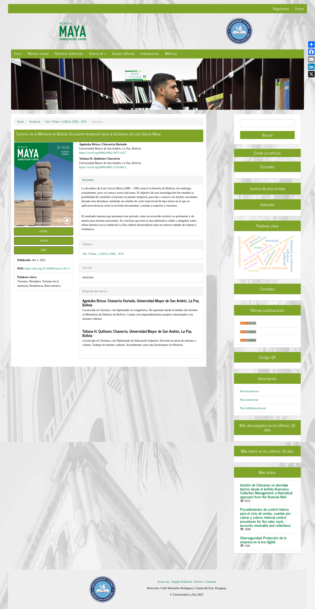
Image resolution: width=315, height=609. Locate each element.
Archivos (34, 121)
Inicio (18, 53)
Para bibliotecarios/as (253, 408)
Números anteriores (69, 53)
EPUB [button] (43, 240)
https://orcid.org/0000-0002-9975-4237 (102, 152)
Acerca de (163, 581)
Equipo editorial (123, 53)
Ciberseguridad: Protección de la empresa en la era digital (263, 540)
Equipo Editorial (182, 581)
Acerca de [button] (97, 53)
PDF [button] (43, 250)
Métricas (171, 53)
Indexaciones (149, 53)
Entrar (299, 8)
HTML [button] (43, 231)
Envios (198, 581)
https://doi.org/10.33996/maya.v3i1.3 (47, 268)
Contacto (210, 581)
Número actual (38, 53)
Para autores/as (249, 399)
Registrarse (281, 8)
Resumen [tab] (88, 179)
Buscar (267, 135)
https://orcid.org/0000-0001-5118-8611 (102, 167)
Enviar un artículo (267, 152)
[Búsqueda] (267, 123)
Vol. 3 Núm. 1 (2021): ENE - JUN (65, 121)
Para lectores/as (249, 391)
